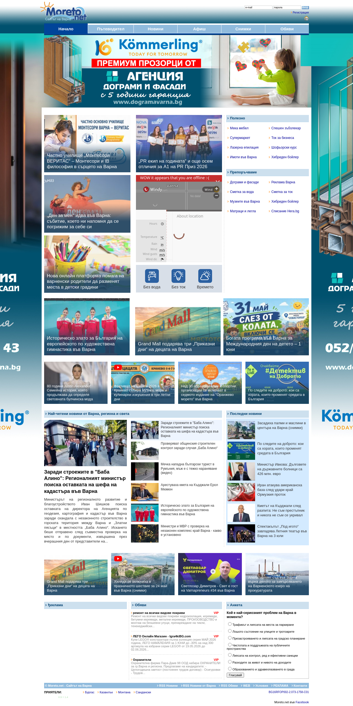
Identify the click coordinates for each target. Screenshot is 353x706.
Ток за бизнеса (281, 138)
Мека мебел (238, 128)
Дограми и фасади (243, 182)
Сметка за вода (241, 192)
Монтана (123, 692)
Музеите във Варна (244, 201)
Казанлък (105, 692)
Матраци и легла (242, 211)
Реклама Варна (282, 182)
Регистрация (301, 12)
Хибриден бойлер (284, 157)
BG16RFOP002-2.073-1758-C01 (289, 692)
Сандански (142, 692)
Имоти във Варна (242, 157)
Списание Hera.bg (284, 211)
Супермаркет (239, 138)
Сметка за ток (281, 192)
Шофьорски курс (283, 147)
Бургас (88, 692)
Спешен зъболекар (285, 128)
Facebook (302, 702)
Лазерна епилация (243, 147)
